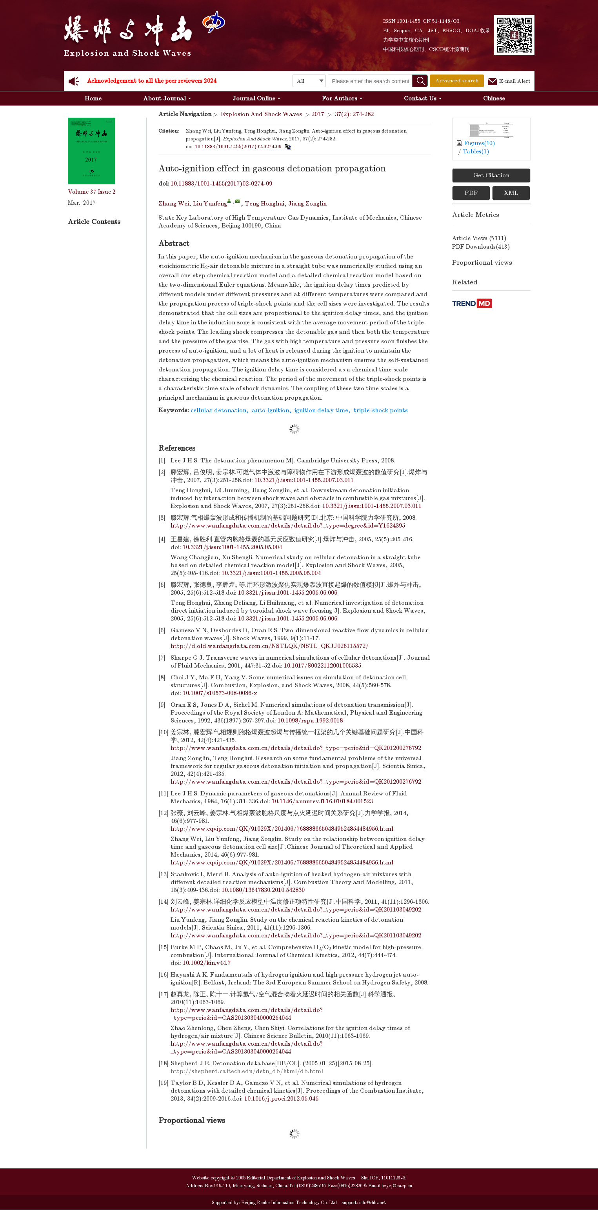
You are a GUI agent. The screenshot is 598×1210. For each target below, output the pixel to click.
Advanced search (456, 80)
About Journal (167, 98)
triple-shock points (381, 410)
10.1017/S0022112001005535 (322, 665)
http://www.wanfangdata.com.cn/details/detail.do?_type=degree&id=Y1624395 (288, 525)
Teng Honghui (264, 203)
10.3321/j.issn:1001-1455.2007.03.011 (304, 480)
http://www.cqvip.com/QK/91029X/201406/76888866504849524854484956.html (282, 828)
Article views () (479, 238)
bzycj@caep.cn (397, 1185)
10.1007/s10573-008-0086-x (220, 693)
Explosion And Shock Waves (261, 114)
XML (511, 193)
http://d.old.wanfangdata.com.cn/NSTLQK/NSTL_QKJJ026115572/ (270, 646)
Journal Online (256, 98)
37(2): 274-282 (354, 114)
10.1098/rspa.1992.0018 (310, 720)
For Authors (342, 98)
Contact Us (423, 98)
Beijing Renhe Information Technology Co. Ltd (288, 1202)
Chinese (494, 98)
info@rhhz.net (372, 1202)
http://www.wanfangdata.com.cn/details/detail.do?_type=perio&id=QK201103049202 (296, 909)
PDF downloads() (481, 246)
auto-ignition (270, 410)
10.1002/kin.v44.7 (207, 962)
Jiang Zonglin (307, 203)
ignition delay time (321, 410)
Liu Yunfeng (210, 203)
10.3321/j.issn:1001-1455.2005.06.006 (287, 592)
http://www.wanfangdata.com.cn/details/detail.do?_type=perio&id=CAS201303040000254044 (247, 1013)
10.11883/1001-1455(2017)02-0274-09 (238, 147)
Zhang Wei (173, 203)
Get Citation (491, 175)
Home (93, 98)
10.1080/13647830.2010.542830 (263, 889)
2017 (317, 114)
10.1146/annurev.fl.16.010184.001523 (322, 801)
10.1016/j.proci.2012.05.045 (281, 1098)
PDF (471, 193)
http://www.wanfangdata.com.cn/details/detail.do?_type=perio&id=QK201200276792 (296, 747)
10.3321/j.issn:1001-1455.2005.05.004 (232, 547)
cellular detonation (218, 410)
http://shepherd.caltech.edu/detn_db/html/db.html (247, 1071)
